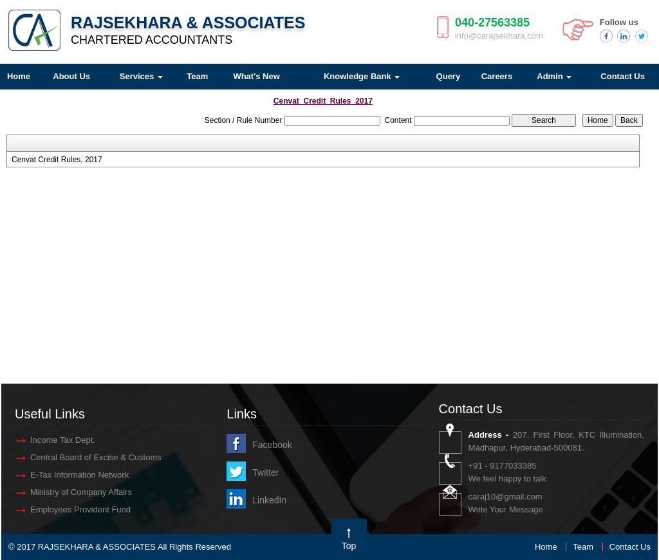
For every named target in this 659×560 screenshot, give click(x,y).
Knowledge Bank (362, 76)
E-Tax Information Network (79, 475)
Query (448, 76)
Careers (496, 76)
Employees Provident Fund (80, 509)
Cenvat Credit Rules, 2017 (57, 159)
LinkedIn (269, 500)
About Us (71, 76)
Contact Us (630, 547)
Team (197, 76)
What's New (256, 76)
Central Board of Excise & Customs (96, 457)
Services (141, 76)
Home (546, 547)
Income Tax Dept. (62, 440)
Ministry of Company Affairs (81, 492)
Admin (554, 76)
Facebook (272, 445)
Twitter (265, 472)
